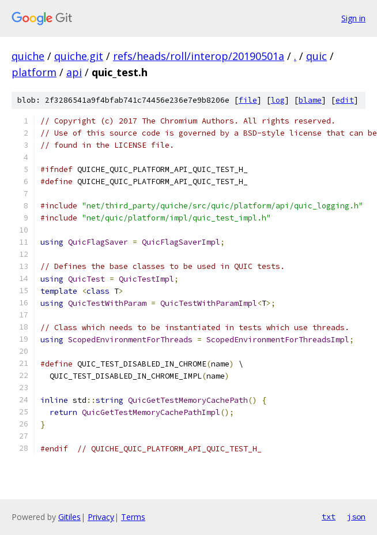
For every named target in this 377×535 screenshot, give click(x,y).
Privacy (101, 516)
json (356, 516)
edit (344, 100)
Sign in (353, 18)
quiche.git (78, 56)
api (74, 72)
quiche (28, 56)
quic (316, 56)
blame (310, 100)
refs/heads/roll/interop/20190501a (198, 56)
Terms (133, 516)
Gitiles (69, 516)
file (248, 100)
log (278, 100)
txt (328, 516)
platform (34, 72)
